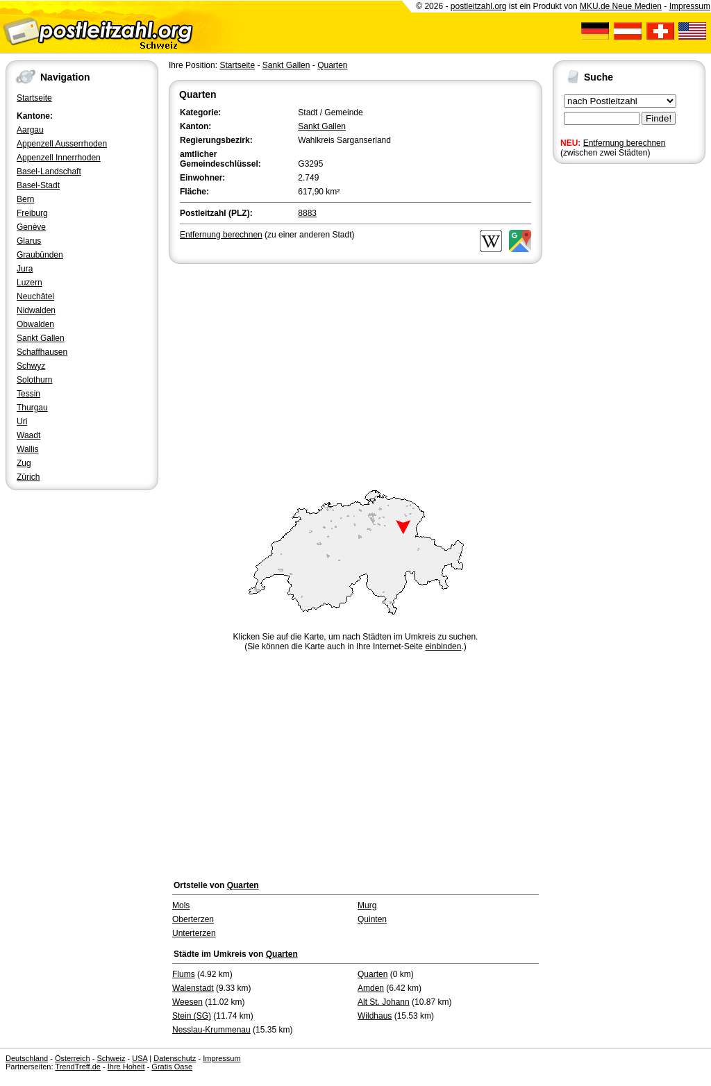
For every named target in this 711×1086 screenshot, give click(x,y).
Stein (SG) (191, 1016)
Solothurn (34, 380)
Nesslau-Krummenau (211, 1030)
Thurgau (32, 407)
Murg (367, 905)
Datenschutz (174, 1058)
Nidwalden (36, 310)
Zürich (28, 477)
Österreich (72, 1058)
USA (139, 1058)
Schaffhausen (42, 352)
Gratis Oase (171, 1066)
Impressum (689, 6)
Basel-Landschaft (49, 171)
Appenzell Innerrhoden (59, 157)
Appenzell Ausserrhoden (62, 144)
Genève (31, 227)
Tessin (28, 394)
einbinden (443, 646)
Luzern (29, 282)
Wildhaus (375, 1016)
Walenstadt (193, 988)
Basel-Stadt (38, 185)
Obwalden (35, 324)
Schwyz (31, 366)
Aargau (30, 130)
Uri (22, 421)
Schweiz (111, 1058)
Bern (25, 199)
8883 (307, 213)
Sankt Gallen (41, 338)
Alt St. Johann (384, 1002)
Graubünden (40, 255)
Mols (181, 905)
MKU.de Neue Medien (621, 6)
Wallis (28, 449)
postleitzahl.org (479, 6)
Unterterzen (194, 933)
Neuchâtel (35, 296)
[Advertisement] (355, 371)
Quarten (332, 65)
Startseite (34, 98)
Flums (183, 974)
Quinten (372, 919)
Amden (371, 988)
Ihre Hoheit (126, 1066)
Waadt (28, 435)
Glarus (29, 241)
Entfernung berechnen (624, 143)
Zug (24, 463)
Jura (25, 269)
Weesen (187, 1002)
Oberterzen (193, 919)
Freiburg (32, 213)
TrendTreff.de (78, 1066)
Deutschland (27, 1058)
